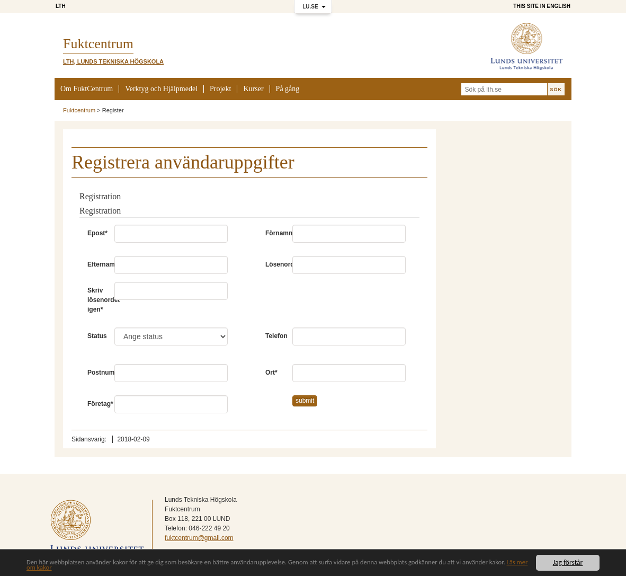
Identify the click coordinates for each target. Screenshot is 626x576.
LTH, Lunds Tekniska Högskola (113, 61)
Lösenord (274, 264)
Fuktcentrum (79, 110)
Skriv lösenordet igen (96, 300)
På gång (288, 89)
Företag (96, 403)
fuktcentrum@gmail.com (199, 538)
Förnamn (274, 233)
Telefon (274, 336)
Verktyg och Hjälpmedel (161, 89)
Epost (96, 233)
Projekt (220, 89)
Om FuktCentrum (86, 89)
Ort (271, 372)
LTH (61, 6)
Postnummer (96, 372)
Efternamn (96, 264)
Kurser (253, 89)
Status (96, 336)
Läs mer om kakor (70, 568)
